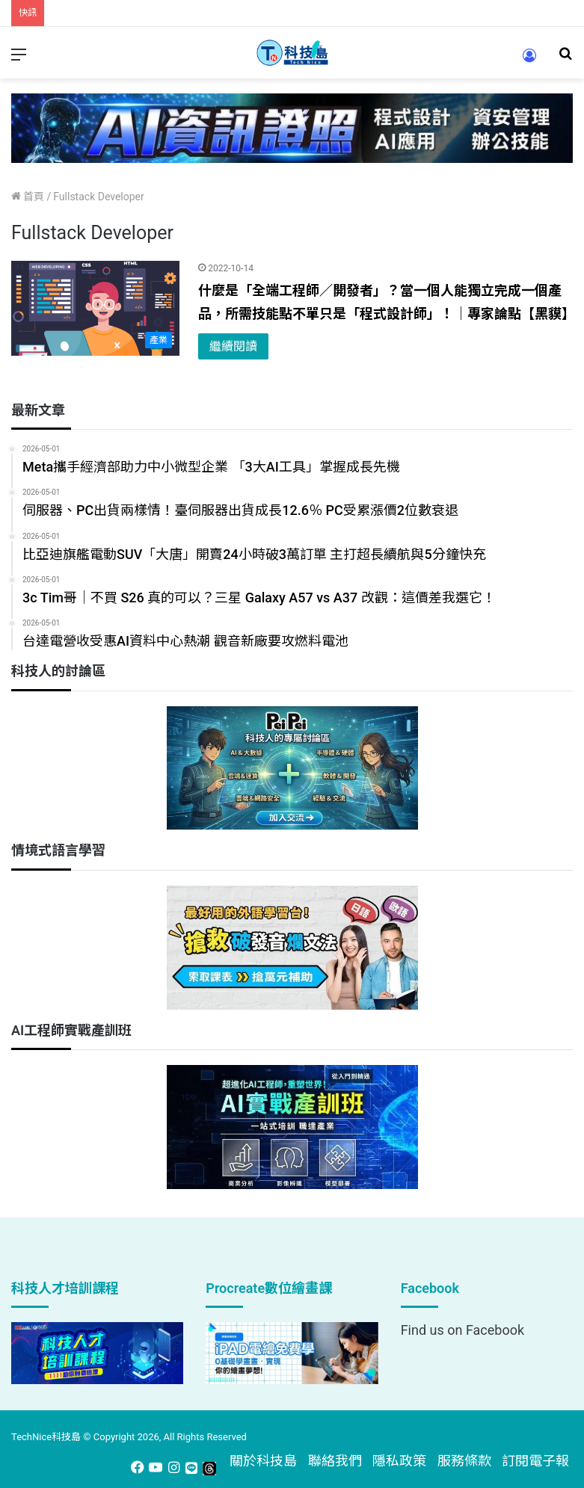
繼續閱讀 (233, 346)
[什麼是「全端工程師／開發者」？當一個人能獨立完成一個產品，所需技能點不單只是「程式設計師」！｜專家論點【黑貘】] (95, 308)
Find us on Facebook (462, 1330)
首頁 (27, 197)
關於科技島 (263, 1461)
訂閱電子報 (535, 1461)
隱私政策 (399, 1461)
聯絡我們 (335, 1461)
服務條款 (464, 1461)
